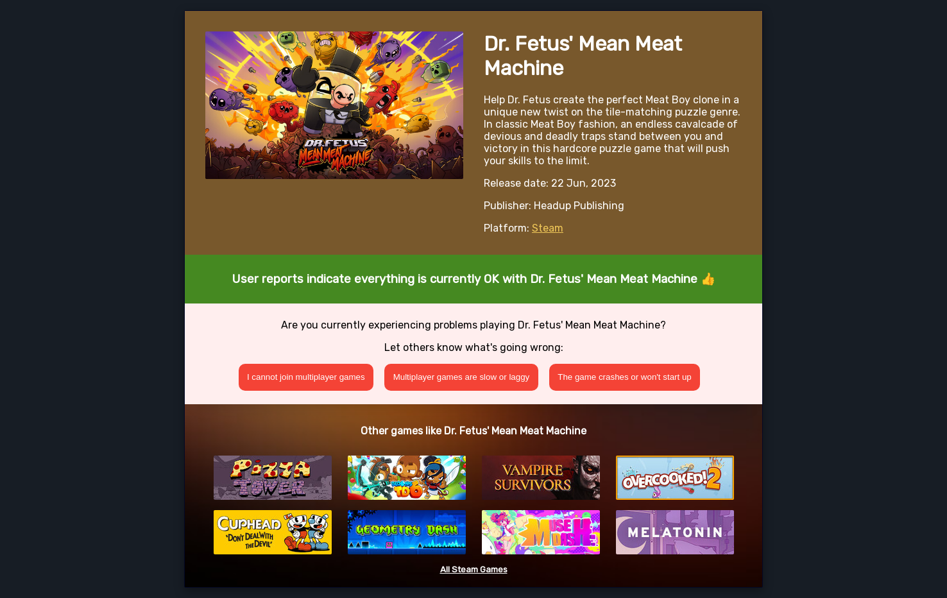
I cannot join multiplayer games (306, 377)
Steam (547, 228)
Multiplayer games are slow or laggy (461, 377)
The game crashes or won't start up (625, 377)
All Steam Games (474, 569)
